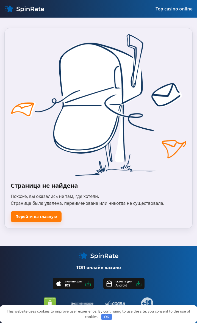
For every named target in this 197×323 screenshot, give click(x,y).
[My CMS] (24, 8)
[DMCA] (50, 303)
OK (106, 317)
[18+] (147, 303)
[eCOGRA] (115, 303)
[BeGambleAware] (82, 303)
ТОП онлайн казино (98, 267)
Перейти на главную (36, 216)
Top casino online (174, 9)
